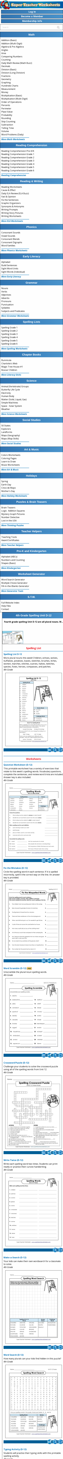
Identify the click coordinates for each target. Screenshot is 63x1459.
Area (3, 53)
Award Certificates (10, 540)
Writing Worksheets (11, 216)
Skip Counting (8, 121)
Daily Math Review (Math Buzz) (16, 63)
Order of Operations (11, 102)
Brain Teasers (8, 507)
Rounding (6, 118)
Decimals (5, 66)
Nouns (4, 288)
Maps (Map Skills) (10, 438)
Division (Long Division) (13, 72)
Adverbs (5, 298)
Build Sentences (9, 265)
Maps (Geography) (10, 435)
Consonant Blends (10, 239)
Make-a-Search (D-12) (15, 1257)
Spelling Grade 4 (9, 337)
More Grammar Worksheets (15, 315)
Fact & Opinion (8, 196)
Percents (5, 105)
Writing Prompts (9, 209)
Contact (5, 609)
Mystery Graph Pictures (13, 514)
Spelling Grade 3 (9, 334)
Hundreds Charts (9, 85)
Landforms (6, 432)
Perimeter (6, 108)
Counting (6, 59)
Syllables (5, 307)
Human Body (7, 396)
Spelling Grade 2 (9, 330)
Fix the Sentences (10, 199)
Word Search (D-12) (14, 1354)
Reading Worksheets (11, 186)
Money (4, 92)
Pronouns (6, 301)
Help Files (6, 605)
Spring (4, 481)
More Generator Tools (12, 591)
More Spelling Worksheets (14, 348)
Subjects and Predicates (13, 311)
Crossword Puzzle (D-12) (16, 1062)
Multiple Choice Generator (14, 582)
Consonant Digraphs (11, 242)
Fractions (5, 76)
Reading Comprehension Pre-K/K (17, 151)
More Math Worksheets (13, 139)
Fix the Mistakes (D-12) (16, 868)
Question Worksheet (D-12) (18, 764)
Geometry (6, 79)
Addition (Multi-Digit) (11, 43)
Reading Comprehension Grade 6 (17, 170)
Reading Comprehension (13, 175)
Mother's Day (8, 491)
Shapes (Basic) (8, 563)
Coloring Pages (9, 458)
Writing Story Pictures (12, 212)
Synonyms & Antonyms (12, 206)
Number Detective (10, 517)
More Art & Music (10, 469)
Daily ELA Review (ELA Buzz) (15, 193)
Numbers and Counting (13, 560)
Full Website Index (10, 602)
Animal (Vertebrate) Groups (15, 386)
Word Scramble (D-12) (15, 968)
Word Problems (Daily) (12, 134)
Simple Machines (9, 402)
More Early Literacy (11, 276)
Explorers (6, 428)
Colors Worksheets (10, 455)
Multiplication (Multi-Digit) (14, 98)
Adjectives (6, 294)
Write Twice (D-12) (13, 1160)
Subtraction (7, 124)
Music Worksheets (10, 464)
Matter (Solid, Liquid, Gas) (14, 399)
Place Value (7, 111)
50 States (5, 425)
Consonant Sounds (10, 232)
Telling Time (7, 128)
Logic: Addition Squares (13, 510)
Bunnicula (6, 360)
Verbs (4, 291)
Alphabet (5, 262)
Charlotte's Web (9, 363)
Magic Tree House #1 (12, 366)
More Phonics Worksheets (14, 250)
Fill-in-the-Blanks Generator (15, 586)
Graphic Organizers (11, 203)
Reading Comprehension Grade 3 (17, 160)
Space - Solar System (11, 405)
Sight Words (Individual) (13, 271)
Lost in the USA (9, 520)
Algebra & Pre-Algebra (12, 46)
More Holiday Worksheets (14, 495)
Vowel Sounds (8, 235)
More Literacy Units (11, 374)
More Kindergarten (11, 568)
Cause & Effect (8, 190)
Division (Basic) (8, 69)
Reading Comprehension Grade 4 (17, 164)
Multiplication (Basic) (11, 95)
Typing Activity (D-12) (15, 1449)
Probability (6, 115)
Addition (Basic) (9, 40)
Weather (5, 409)
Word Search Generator (13, 579)
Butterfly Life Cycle (10, 389)
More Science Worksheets (14, 414)
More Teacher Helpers (12, 545)
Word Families (8, 245)
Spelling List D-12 (13, 654)
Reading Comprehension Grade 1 (17, 154)
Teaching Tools (9, 537)
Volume (5, 131)
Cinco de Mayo (8, 487)
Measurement (8, 89)
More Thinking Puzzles (12, 525)
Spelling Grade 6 (9, 343)
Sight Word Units (9, 268)
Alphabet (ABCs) (9, 556)
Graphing (6, 82)
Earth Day (6, 484)
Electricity (6, 392)
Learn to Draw (8, 461)
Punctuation (7, 304)
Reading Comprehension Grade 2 (17, 157)
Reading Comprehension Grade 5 (17, 167)
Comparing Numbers (11, 56)
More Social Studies (11, 443)
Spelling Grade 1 (9, 327)
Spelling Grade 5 (9, 340)
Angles (4, 50)
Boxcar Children (9, 370)
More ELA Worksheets (12, 221)
